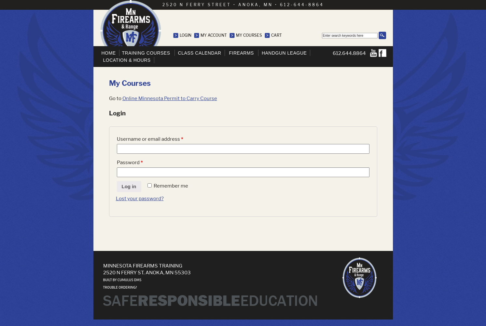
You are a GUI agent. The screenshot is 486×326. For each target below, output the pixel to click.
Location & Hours (127, 60)
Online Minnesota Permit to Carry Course (169, 98)
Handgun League (284, 53)
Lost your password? (140, 198)
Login (185, 35)
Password (130, 162)
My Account (214, 35)
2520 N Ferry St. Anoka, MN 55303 (147, 272)
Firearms (241, 53)
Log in (129, 186)
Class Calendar (199, 53)
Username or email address (150, 139)
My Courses (249, 35)
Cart (276, 35)
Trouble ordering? (120, 287)
